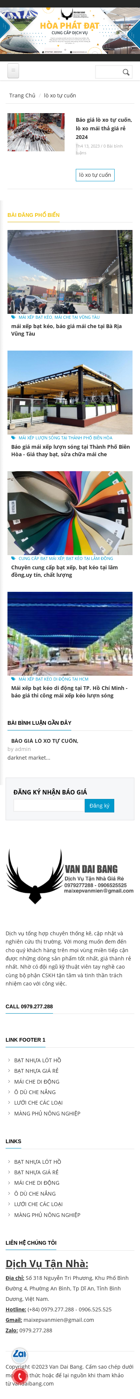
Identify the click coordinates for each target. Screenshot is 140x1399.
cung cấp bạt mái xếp (41, 558)
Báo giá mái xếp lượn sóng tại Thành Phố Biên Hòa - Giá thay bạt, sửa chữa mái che (70, 450)
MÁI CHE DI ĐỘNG (36, 1081)
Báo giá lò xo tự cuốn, (44, 740)
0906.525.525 (95, 1309)
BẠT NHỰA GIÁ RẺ (36, 1070)
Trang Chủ (22, 95)
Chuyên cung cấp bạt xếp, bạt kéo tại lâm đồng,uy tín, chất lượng (64, 571)
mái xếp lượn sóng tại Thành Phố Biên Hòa (65, 437)
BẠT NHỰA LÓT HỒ (37, 1060)
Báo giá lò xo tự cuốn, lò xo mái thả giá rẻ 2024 (104, 128)
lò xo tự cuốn (95, 174)
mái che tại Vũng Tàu (77, 317)
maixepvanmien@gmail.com (59, 1319)
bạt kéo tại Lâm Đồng (89, 558)
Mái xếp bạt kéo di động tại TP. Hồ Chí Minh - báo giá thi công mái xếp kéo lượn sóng (69, 691)
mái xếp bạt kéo (35, 317)
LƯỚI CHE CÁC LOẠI (38, 1102)
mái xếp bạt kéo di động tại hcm (53, 679)
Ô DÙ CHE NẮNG (35, 1092)
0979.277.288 (57, 1309)
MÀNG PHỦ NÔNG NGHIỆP (47, 1113)
